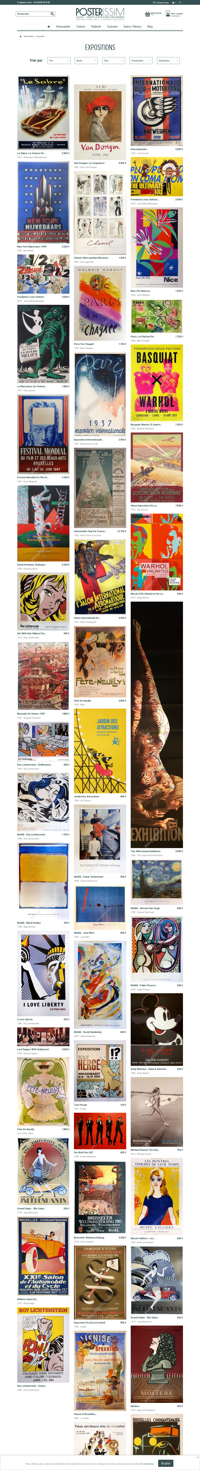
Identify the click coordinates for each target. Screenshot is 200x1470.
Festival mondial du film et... (33, 477)
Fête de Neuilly (82, 700)
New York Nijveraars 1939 (31, 246)
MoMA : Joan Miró (84, 914)
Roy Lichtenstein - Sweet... (32, 1295)
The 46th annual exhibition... (146, 851)
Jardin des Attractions (86, 796)
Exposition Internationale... (89, 439)
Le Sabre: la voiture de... (31, 153)
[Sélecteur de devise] (181, 2)
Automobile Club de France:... (90, 531)
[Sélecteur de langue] (174, 2)
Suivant (176, 1377)
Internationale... (139, 149)
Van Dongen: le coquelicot (89, 163)
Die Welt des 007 (83, 1091)
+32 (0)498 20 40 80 (144, 1393)
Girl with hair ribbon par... (31, 633)
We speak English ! (142, 1400)
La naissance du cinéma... (32, 386)
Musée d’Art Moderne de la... (147, 593)
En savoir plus (147, 1464)
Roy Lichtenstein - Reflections (34, 764)
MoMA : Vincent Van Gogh (145, 908)
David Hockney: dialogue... (32, 564)
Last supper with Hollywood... (33, 991)
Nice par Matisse (140, 291)
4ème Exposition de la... (144, 505)
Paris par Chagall (84, 344)
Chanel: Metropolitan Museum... (92, 257)
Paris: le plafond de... (143, 336)
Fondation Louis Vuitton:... (145, 199)
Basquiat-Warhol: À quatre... (146, 424)
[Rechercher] (35, 14)
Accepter (165, 1463)
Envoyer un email (169, 1403)
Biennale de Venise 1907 (31, 713)
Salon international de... (87, 618)
